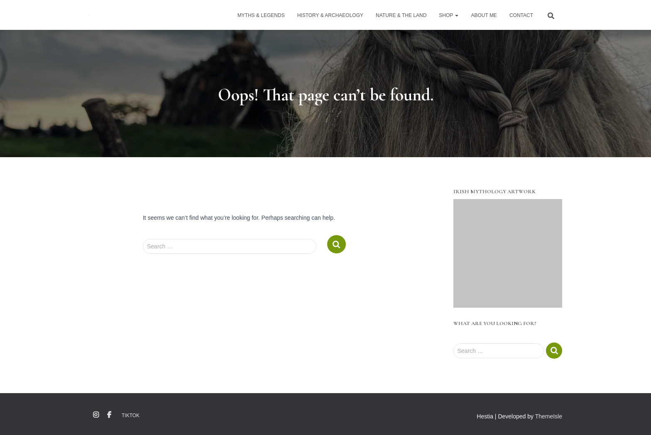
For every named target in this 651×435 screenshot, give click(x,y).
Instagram (96, 415)
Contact (521, 15)
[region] (508, 253)
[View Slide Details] (508, 253)
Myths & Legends (261, 15)
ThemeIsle (548, 416)
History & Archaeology (330, 15)
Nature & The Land (401, 15)
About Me (484, 15)
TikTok (131, 415)
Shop (448, 15)
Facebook (109, 415)
